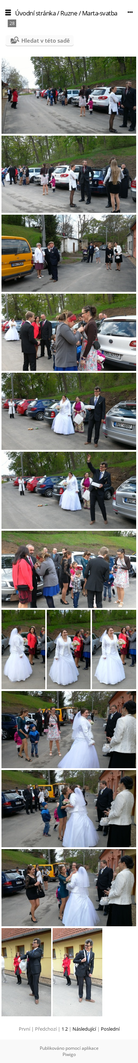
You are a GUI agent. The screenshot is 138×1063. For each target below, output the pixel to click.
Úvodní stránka (35, 13)
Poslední (110, 1029)
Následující (84, 1029)
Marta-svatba (99, 13)
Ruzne (69, 13)
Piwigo (69, 1054)
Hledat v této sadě (45, 40)
